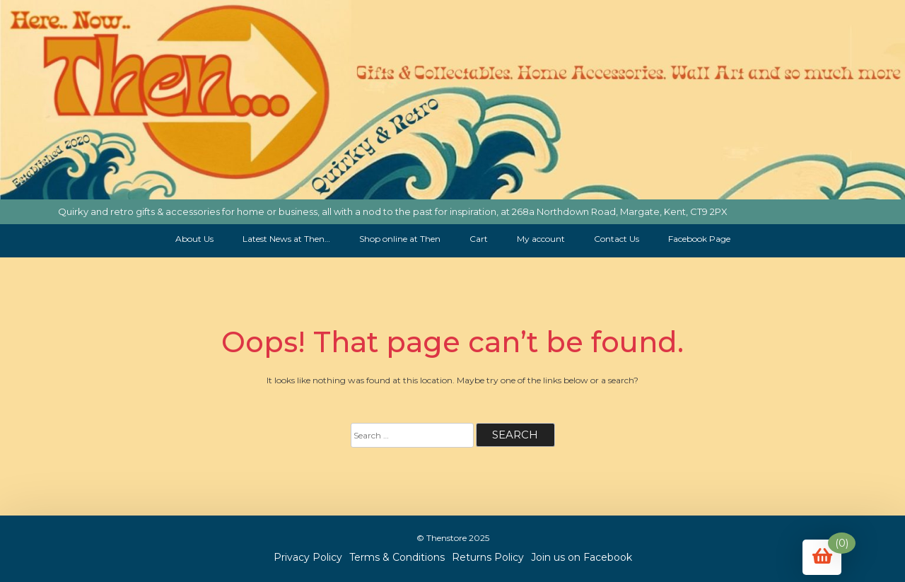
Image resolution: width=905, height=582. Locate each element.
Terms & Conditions (397, 557)
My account (541, 238)
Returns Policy (488, 557)
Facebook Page (699, 238)
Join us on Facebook (581, 557)
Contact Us (616, 238)
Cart (478, 238)
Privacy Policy (308, 557)
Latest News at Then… (286, 238)
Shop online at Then (399, 238)
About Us (194, 238)
